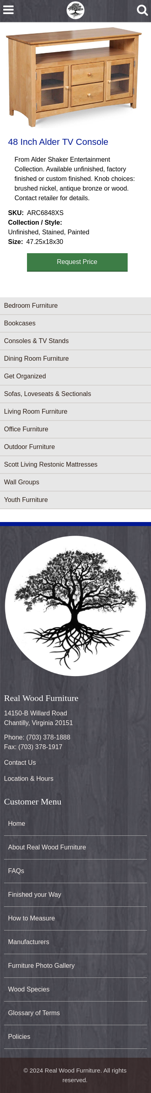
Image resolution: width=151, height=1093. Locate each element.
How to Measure (31, 918)
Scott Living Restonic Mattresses (50, 464)
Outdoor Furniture (29, 446)
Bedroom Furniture (31, 305)
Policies (19, 1036)
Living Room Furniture (35, 411)
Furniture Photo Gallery (41, 965)
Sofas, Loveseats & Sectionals (47, 393)
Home (16, 823)
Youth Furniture (26, 499)
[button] (74, 77)
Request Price (77, 261)
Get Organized (25, 376)
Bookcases (19, 323)
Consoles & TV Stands (36, 340)
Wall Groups (21, 482)
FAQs (16, 870)
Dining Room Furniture (36, 358)
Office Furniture (26, 429)
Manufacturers (28, 942)
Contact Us (20, 762)
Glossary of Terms (34, 1013)
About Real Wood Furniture (47, 847)
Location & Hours (29, 778)
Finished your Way (34, 894)
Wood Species (29, 989)
